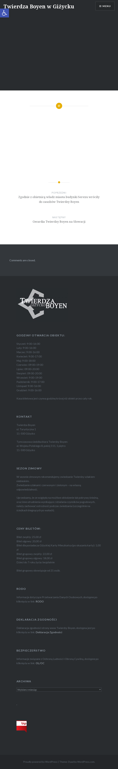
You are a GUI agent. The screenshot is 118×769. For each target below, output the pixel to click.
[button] (4, 13)
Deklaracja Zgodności (49, 632)
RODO (40, 601)
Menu (107, 6)
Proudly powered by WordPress (40, 761)
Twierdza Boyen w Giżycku (38, 6)
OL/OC (40, 663)
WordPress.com (85, 761)
